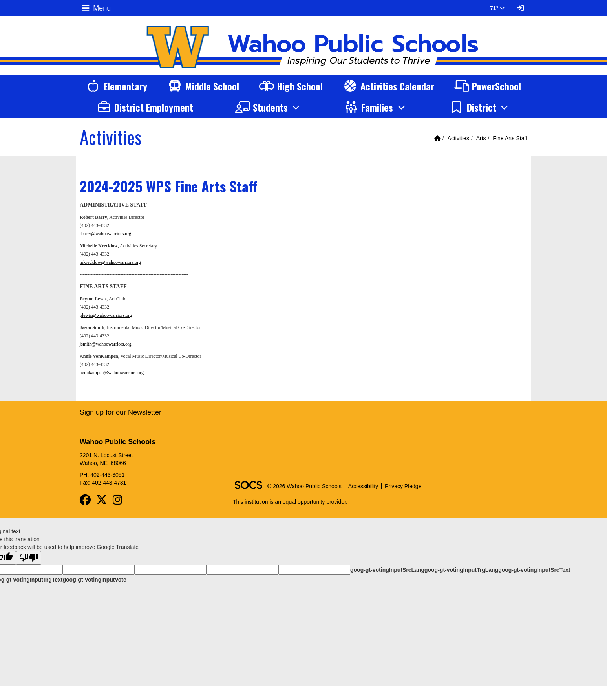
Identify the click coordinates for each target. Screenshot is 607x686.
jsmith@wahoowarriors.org (106, 344)
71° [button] (497, 8)
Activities (458, 138)
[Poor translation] (28, 558)
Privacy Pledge (403, 486)
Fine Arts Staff (510, 138)
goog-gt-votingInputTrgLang (461, 570)
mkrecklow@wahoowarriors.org (110, 262)
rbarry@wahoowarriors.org (105, 233)
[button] (268, 107)
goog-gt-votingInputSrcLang (387, 570)
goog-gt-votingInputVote (94, 579)
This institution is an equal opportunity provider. (290, 502)
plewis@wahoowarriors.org (106, 315)
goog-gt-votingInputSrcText (534, 570)
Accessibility (363, 486)
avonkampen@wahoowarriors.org (112, 372)
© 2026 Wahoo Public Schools (304, 486)
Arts (481, 138)
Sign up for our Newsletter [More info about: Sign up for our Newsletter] (120, 412)
